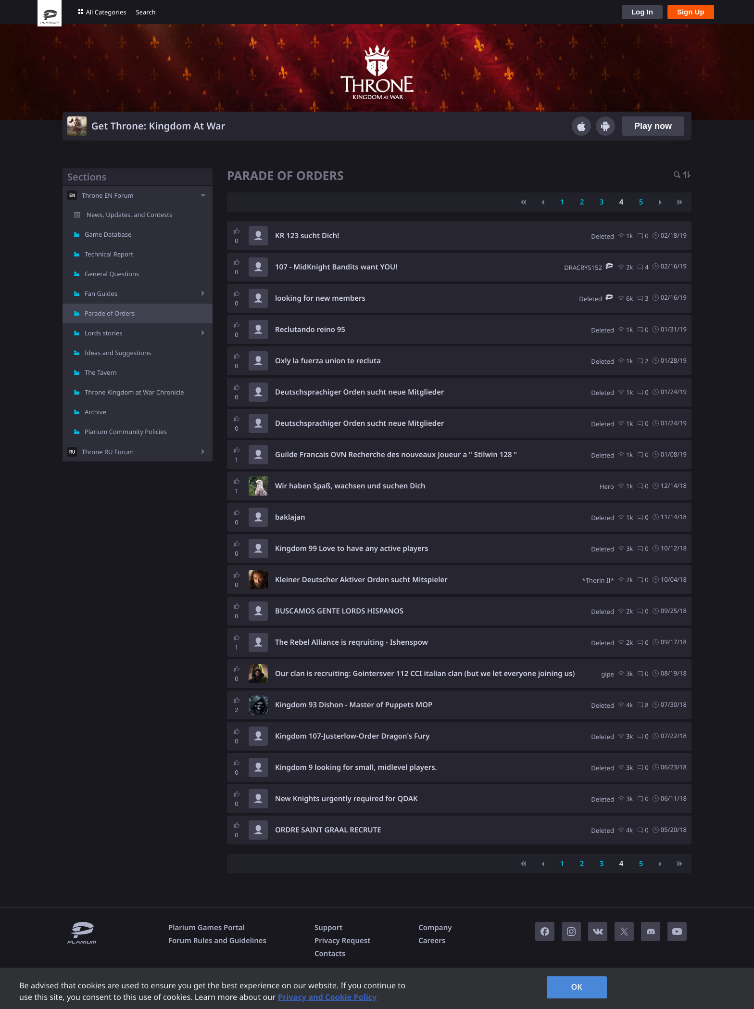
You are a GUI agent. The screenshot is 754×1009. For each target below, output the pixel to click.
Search (145, 12)
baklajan (290, 517)
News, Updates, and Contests (129, 214)
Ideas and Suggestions (118, 352)
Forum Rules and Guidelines (217, 940)
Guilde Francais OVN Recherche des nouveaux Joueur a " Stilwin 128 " (396, 455)
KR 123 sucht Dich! (307, 236)
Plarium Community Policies (126, 431)
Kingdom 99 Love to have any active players (351, 548)
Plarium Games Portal (206, 927)
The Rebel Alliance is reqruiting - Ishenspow (351, 642)
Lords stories (103, 333)
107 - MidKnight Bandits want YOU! (336, 267)
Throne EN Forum (108, 195)
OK (576, 987)
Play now (653, 126)
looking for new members (320, 298)
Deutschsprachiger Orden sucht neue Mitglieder (359, 392)
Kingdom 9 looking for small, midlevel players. (356, 767)
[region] (377, 988)
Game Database (108, 234)
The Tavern (101, 372)
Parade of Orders (110, 313)
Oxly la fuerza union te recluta (328, 361)
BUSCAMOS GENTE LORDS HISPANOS (339, 611)
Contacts (329, 953)
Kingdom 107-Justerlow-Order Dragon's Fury (352, 736)
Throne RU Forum (108, 451)
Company (435, 927)
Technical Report (109, 254)
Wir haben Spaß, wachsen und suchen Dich (350, 486)
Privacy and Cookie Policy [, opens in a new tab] (327, 997)
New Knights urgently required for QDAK (346, 799)
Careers (431, 940)
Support (328, 927)
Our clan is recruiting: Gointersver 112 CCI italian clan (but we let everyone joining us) (425, 673)
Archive (95, 412)
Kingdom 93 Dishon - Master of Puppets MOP (353, 705)
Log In (642, 12)
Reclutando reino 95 (310, 329)
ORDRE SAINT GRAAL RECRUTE (328, 830)
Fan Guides (101, 293)
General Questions (112, 273)
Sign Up (690, 12)
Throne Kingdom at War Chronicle (134, 392)
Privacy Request (342, 940)
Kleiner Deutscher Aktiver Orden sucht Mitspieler (361, 580)
